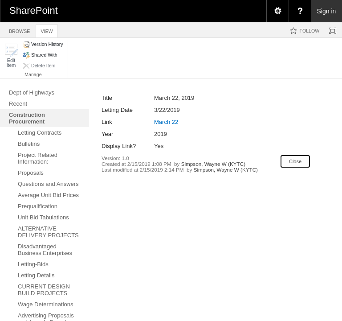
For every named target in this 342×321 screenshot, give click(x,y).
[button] (11, 55)
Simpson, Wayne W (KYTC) (213, 164)
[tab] (19, 29)
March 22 (166, 122)
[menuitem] (277, 11)
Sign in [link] (326, 11)
